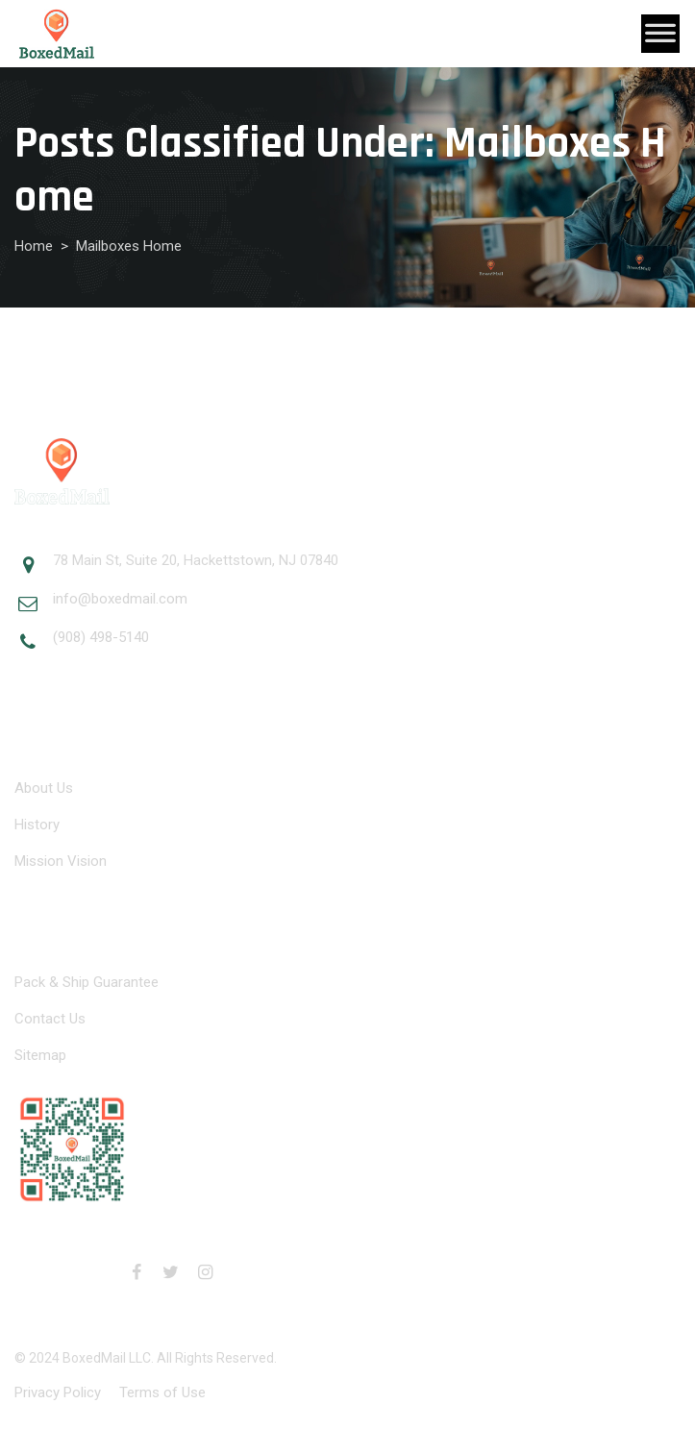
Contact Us (50, 1018)
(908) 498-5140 (101, 637)
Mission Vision (60, 861)
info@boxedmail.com (120, 598)
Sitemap (40, 1055)
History (37, 824)
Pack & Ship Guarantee (86, 982)
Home (33, 246)
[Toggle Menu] (660, 33)
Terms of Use (162, 1392)
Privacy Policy (57, 1392)
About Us (43, 788)
